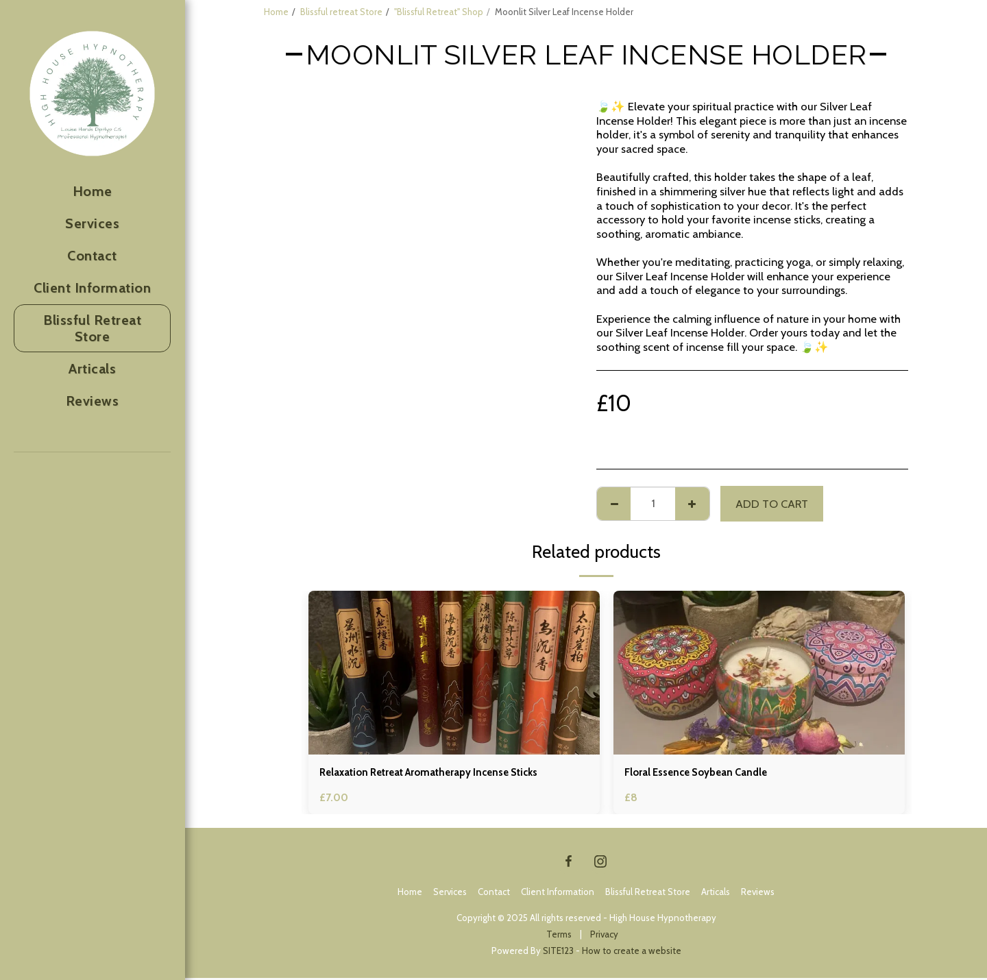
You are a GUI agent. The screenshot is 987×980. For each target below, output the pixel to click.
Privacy (604, 936)
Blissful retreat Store (341, 11)
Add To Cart (771, 504)
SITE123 (558, 952)
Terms (559, 936)
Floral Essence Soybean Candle (703, 774)
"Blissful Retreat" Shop (438, 11)
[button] (57, 513)
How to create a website (631, 952)
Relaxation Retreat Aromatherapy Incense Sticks (441, 774)
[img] (454, 673)
